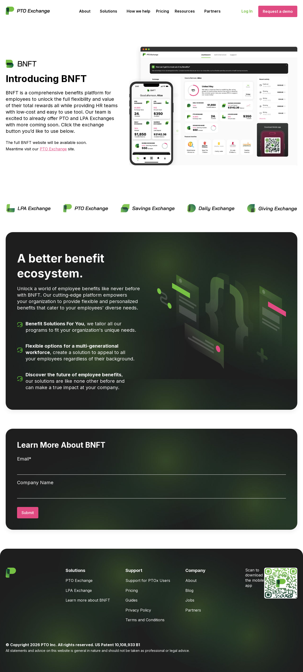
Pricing (162, 11)
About (84, 11)
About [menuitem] (190, 580)
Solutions (108, 11)
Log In (247, 11)
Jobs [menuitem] (189, 600)
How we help (138, 11)
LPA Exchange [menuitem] (79, 590)
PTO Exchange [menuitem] (79, 580)
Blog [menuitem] (189, 590)
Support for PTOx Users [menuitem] (147, 580)
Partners (212, 11)
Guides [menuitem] (131, 600)
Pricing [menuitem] (131, 590)
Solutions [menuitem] (75, 570)
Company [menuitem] (195, 570)
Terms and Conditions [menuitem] (145, 619)
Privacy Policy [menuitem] (138, 610)
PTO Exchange (53, 149)
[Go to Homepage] (28, 11)
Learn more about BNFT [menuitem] (88, 600)
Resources (185, 11)
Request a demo (278, 11)
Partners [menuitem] (193, 610)
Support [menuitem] (133, 570)
